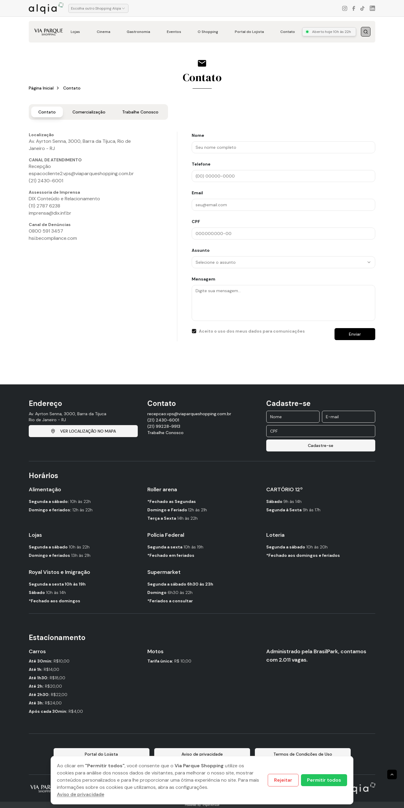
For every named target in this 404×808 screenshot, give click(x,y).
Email (197, 192)
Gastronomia (138, 31)
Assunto (201, 250)
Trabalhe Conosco (140, 112)
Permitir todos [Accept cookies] (324, 780)
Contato (287, 31)
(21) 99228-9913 (163, 426)
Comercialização (88, 112)
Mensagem (203, 279)
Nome (198, 135)
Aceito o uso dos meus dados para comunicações (252, 331)
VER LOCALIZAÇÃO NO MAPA (83, 431)
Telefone (201, 164)
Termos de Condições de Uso (302, 754)
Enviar (355, 334)
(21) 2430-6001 (163, 420)
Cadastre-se (320, 445)
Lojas (75, 31)
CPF (196, 221)
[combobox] (98, 8)
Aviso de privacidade (80, 794)
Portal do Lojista (249, 31)
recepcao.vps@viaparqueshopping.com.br (189, 413)
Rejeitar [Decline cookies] (283, 780)
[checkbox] (194, 331)
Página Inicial (41, 88)
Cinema (103, 31)
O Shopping (208, 31)
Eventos (174, 31)
